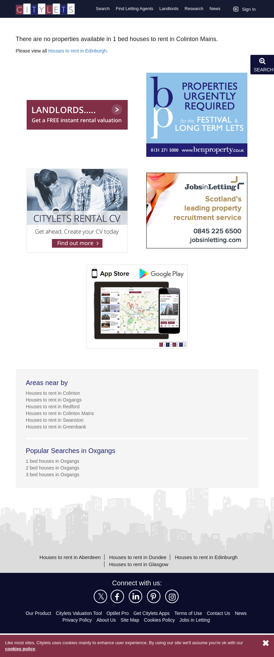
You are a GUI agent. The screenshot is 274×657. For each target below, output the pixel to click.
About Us (106, 620)
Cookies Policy (159, 620)
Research (193, 9)
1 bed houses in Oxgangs (53, 460)
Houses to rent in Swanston (56, 419)
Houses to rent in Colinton (55, 392)
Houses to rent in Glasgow (139, 563)
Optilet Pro (118, 613)
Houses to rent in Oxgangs (55, 399)
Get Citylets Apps (153, 613)
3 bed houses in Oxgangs (53, 474)
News (214, 9)
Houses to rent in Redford (54, 406)
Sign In (244, 8)
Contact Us (222, 613)
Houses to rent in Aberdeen (66, 556)
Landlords (168, 9)
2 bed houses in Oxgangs (53, 467)
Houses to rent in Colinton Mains (62, 413)
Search (100, 9)
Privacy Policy (76, 620)
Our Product (35, 613)
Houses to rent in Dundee (138, 556)
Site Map (130, 620)
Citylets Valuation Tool (77, 613)
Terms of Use (191, 613)
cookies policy (19, 649)
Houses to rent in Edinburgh (79, 50)
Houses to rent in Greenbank (57, 426)
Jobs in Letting (195, 620)
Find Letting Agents (132, 9)
